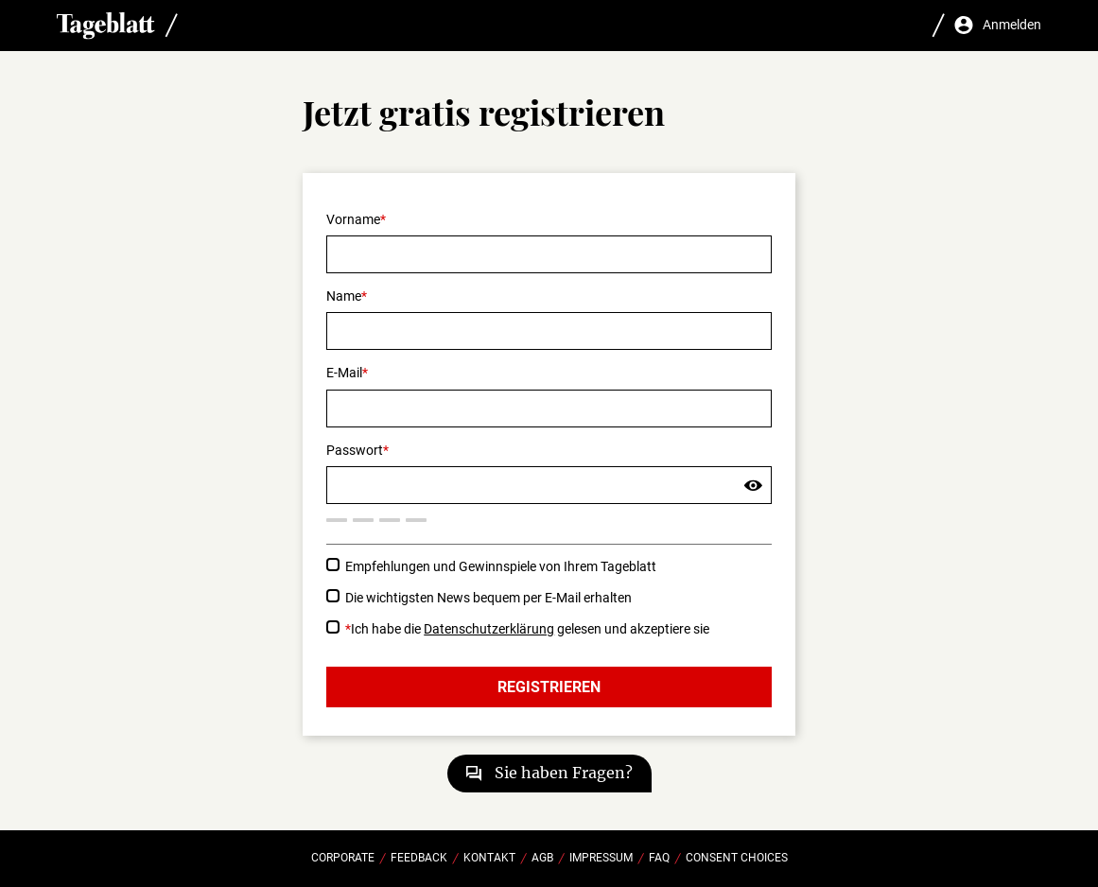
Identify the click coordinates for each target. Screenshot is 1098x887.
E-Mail (344, 372)
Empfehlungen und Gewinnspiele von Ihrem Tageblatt (500, 566)
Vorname (353, 219)
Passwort (354, 450)
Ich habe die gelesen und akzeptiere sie (527, 628)
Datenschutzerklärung (489, 628)
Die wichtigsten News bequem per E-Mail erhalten (488, 597)
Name (343, 296)
